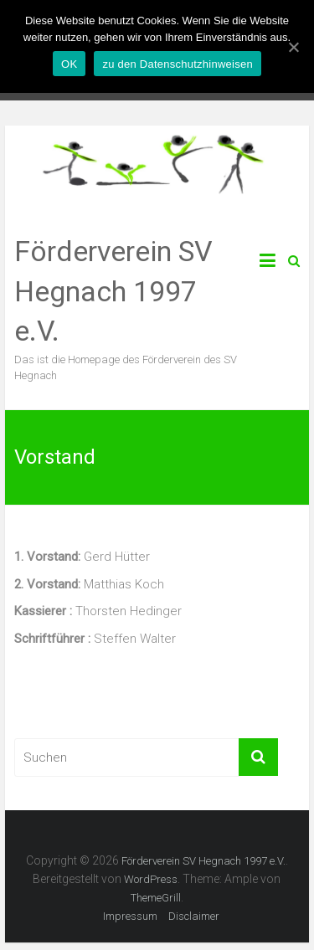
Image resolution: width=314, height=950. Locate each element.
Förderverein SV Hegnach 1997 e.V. (113, 290)
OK (69, 64)
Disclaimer (193, 916)
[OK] (293, 47)
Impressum (130, 916)
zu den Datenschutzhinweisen (177, 64)
